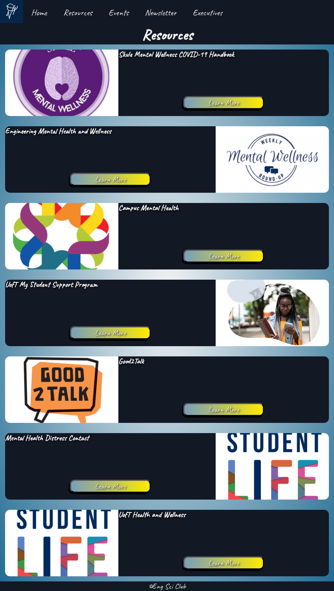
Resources (77, 12)
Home (39, 12)
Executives (207, 12)
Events (118, 12)
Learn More (223, 102)
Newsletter (160, 12)
